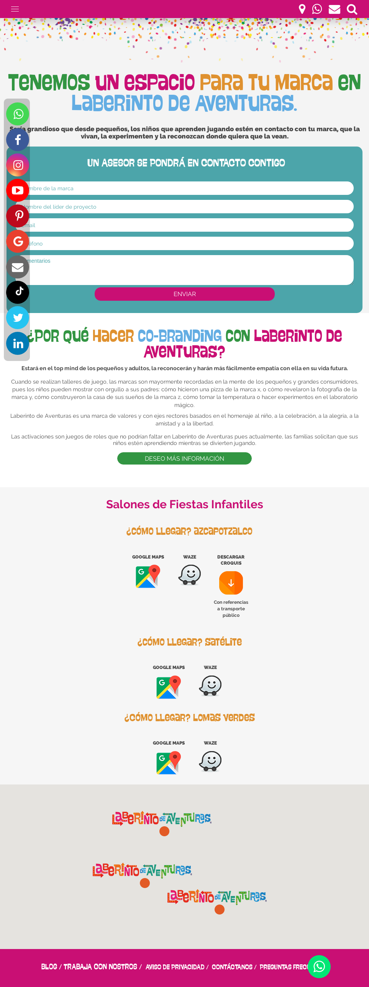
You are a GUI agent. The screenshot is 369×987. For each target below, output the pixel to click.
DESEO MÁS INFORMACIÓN (184, 458)
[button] (217, 901)
